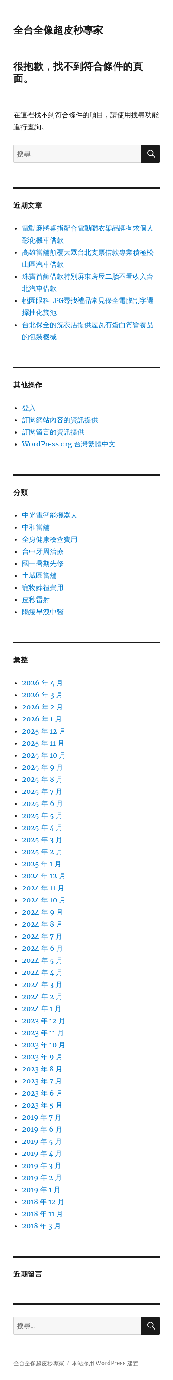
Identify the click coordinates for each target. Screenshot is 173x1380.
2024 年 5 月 (42, 960)
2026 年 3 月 (42, 694)
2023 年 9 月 (42, 1056)
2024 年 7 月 (42, 936)
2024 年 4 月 (42, 972)
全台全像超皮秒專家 (58, 30)
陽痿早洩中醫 (43, 611)
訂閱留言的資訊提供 (53, 432)
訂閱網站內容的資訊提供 (60, 419)
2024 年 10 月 (44, 900)
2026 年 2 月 (42, 706)
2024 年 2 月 (42, 996)
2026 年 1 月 (42, 719)
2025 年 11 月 (43, 743)
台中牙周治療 (43, 551)
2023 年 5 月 (42, 1105)
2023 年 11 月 (43, 1032)
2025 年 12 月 (44, 731)
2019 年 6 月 (42, 1129)
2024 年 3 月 (42, 984)
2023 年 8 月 (42, 1069)
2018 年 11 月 (42, 1213)
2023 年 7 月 (42, 1081)
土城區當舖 (39, 575)
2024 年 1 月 (41, 1008)
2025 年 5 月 (42, 815)
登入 (29, 407)
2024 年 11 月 (43, 888)
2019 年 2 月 (42, 1177)
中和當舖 (36, 527)
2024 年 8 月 (42, 924)
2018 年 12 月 (43, 1201)
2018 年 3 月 (41, 1225)
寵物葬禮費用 (43, 587)
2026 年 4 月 (42, 682)
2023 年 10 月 (43, 1044)
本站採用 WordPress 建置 (105, 1363)
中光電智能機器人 (49, 515)
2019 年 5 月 (42, 1141)
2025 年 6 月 (42, 803)
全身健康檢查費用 (49, 539)
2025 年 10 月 (44, 755)
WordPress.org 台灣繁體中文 (68, 444)
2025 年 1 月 (41, 863)
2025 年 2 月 (42, 851)
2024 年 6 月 (42, 948)
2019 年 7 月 (41, 1117)
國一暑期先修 (43, 563)
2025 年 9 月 (42, 767)
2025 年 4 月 (42, 827)
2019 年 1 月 (41, 1189)
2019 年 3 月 (41, 1165)
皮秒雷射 (36, 599)
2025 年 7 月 (42, 791)
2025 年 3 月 (42, 839)
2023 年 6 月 (42, 1093)
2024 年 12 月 (44, 875)
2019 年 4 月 (42, 1153)
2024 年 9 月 (42, 912)
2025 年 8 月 (42, 779)
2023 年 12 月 (43, 1020)
